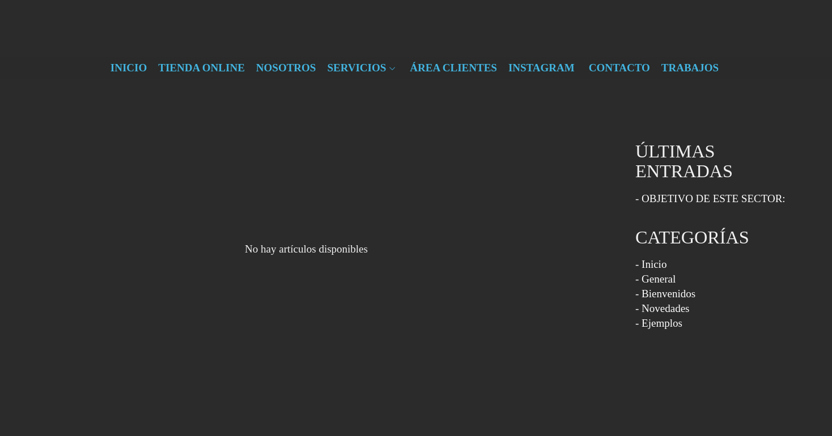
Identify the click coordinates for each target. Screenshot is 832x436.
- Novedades (662, 308)
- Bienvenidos (665, 294)
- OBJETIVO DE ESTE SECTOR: (710, 198)
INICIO (129, 68)
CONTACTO (619, 68)
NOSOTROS (286, 68)
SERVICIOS (356, 68)
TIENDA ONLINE (201, 68)
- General (655, 279)
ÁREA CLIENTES (453, 68)
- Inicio (651, 264)
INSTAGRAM (541, 68)
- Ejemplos (658, 323)
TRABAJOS (690, 68)
